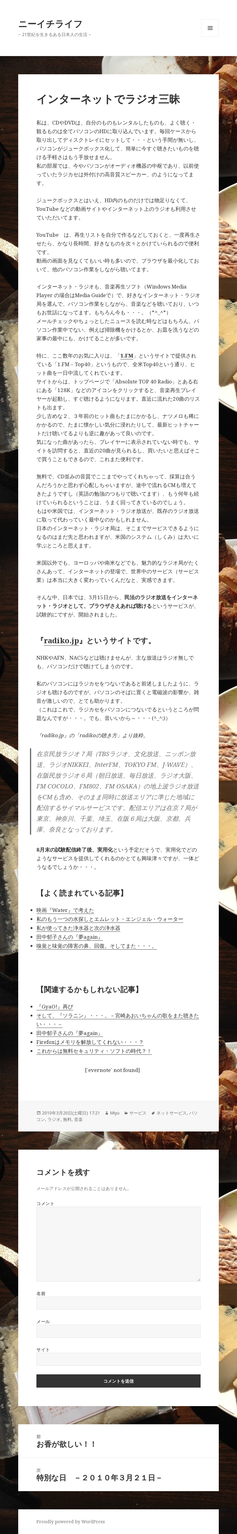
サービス (138, 1113)
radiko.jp (61, 640)
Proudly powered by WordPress (70, 1521)
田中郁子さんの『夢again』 (69, 936)
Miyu (114, 1113)
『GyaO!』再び (54, 1006)
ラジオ (54, 1119)
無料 (67, 1119)
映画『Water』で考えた (65, 910)
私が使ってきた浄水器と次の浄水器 (78, 927)
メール (43, 1321)
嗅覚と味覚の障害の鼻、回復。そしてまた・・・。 (96, 945)
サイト (43, 1349)
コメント (45, 1203)
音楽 (78, 1119)
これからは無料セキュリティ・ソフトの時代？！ (94, 1050)
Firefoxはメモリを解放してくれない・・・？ (90, 1041)
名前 (40, 1293)
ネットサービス (171, 1113)
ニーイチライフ (50, 24)
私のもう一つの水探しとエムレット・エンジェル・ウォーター (109, 918)
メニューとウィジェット (210, 36)
